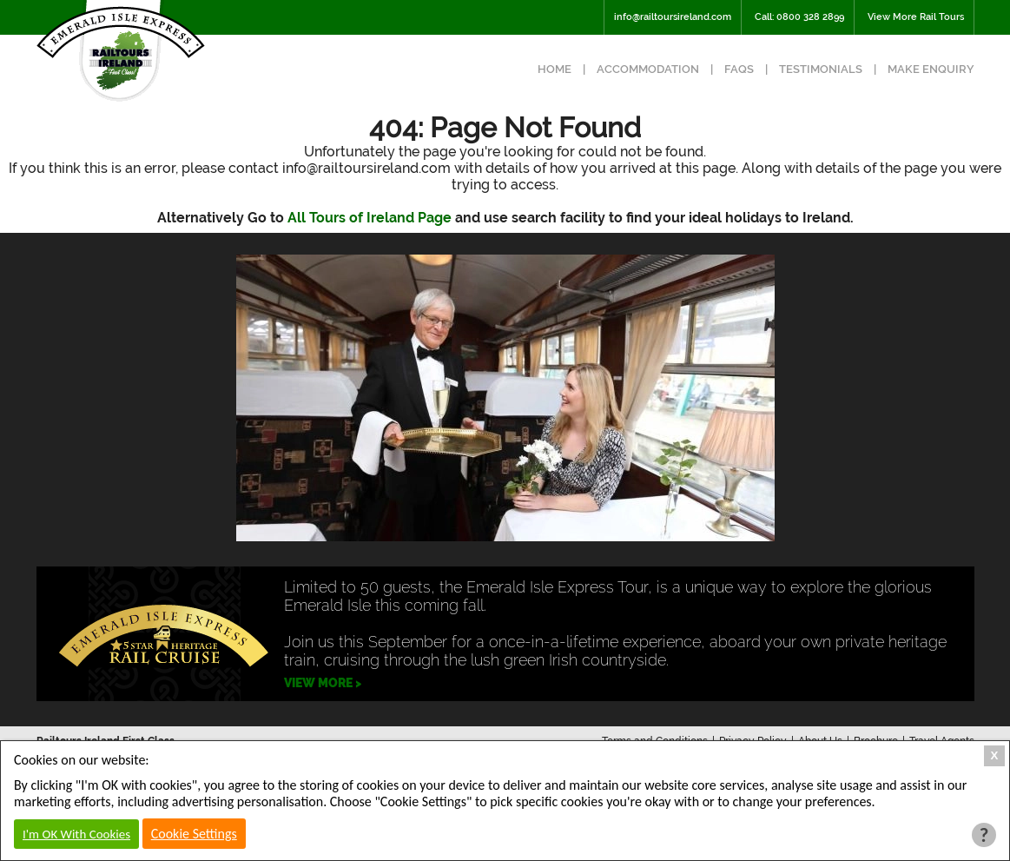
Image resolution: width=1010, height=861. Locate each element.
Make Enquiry (931, 69)
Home (554, 69)
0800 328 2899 (810, 17)
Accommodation (648, 69)
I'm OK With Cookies (76, 834)
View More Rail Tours (916, 17)
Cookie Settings (194, 833)
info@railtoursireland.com (672, 17)
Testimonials (820, 69)
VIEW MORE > (322, 683)
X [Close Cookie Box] (995, 755)
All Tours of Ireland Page (369, 217)
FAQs (739, 69)
